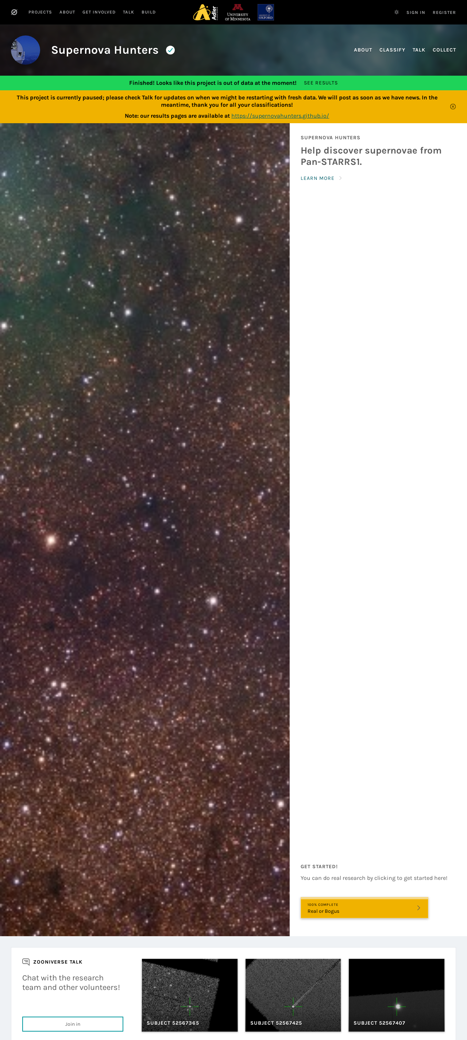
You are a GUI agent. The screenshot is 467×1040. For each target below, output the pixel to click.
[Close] (453, 107)
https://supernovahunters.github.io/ (280, 115)
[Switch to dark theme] (396, 12)
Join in (72, 1024)
